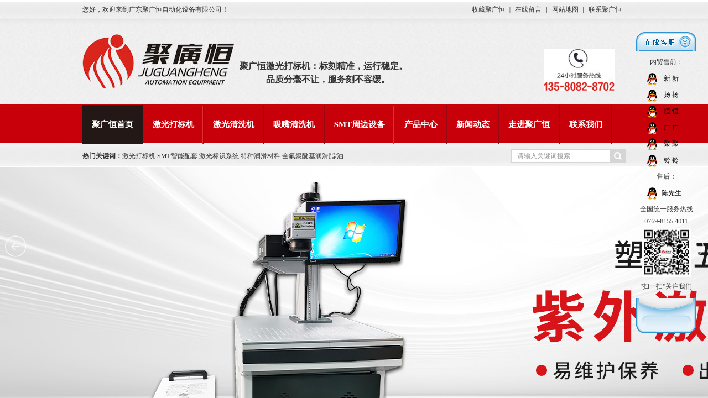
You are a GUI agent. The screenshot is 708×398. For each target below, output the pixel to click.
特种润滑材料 (261, 156)
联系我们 (585, 124)
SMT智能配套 (177, 156)
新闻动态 (473, 124)
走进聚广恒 (529, 124)
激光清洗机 (233, 124)
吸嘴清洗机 (294, 124)
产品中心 (421, 124)
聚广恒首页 (112, 124)
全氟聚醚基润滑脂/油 (312, 156)
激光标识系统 (220, 156)
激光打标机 (173, 124)
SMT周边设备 (360, 124)
